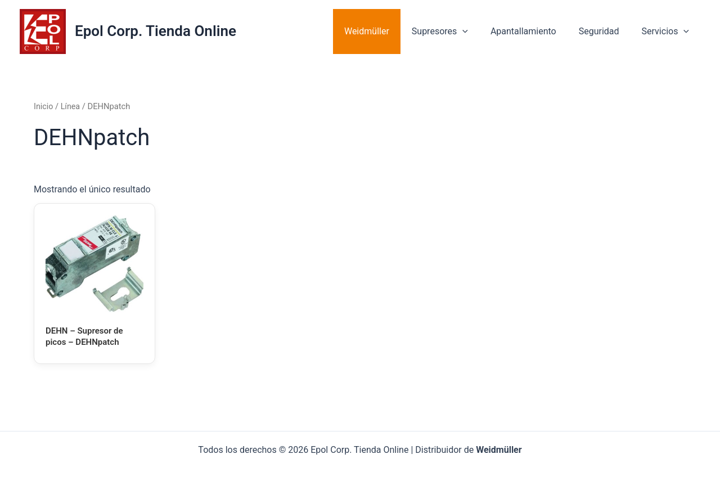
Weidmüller (387, 31)
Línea (71, 106)
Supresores (456, 31)
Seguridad (606, 31)
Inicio (43, 106)
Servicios (667, 31)
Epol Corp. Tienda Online (155, 31)
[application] (478, 31)
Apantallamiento (535, 31)
